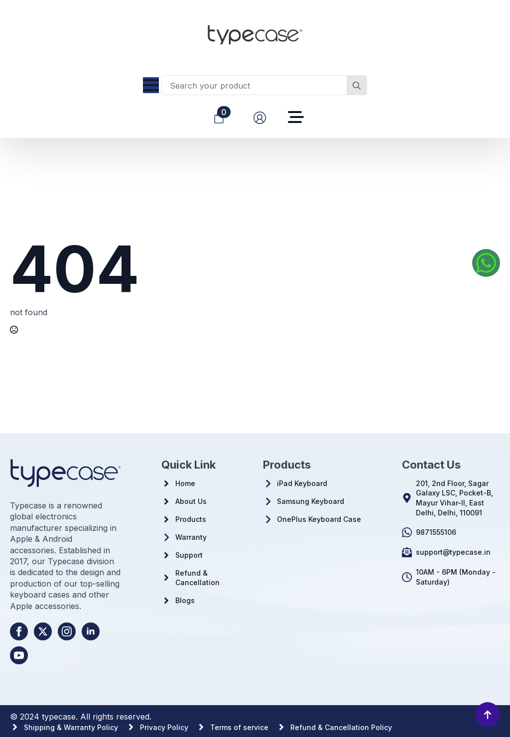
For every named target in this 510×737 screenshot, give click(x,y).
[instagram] (67, 631)
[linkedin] (91, 631)
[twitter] (43, 631)
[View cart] (219, 117)
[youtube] (19, 655)
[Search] (357, 86)
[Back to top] (487, 714)
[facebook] (19, 631)
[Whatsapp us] (486, 263)
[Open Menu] (151, 85)
